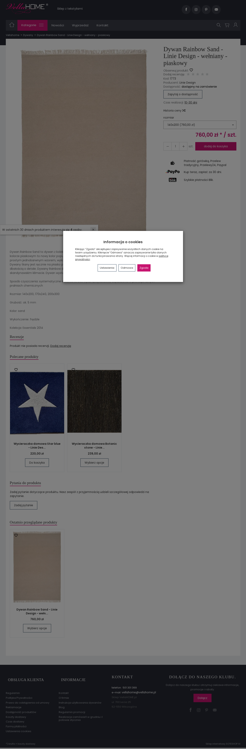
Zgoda (144, 268)
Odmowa (127, 268)
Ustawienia (107, 268)
